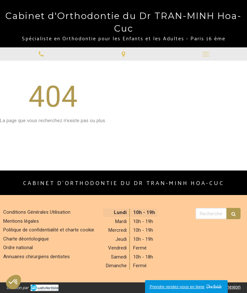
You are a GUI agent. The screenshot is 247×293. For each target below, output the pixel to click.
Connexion (229, 287)
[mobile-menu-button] (206, 54)
